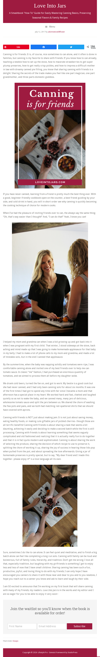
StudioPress (72, 652)
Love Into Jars (50, 6)
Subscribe (79, 626)
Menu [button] (52, 26)
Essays (15, 641)
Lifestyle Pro (43, 652)
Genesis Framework (57, 652)
